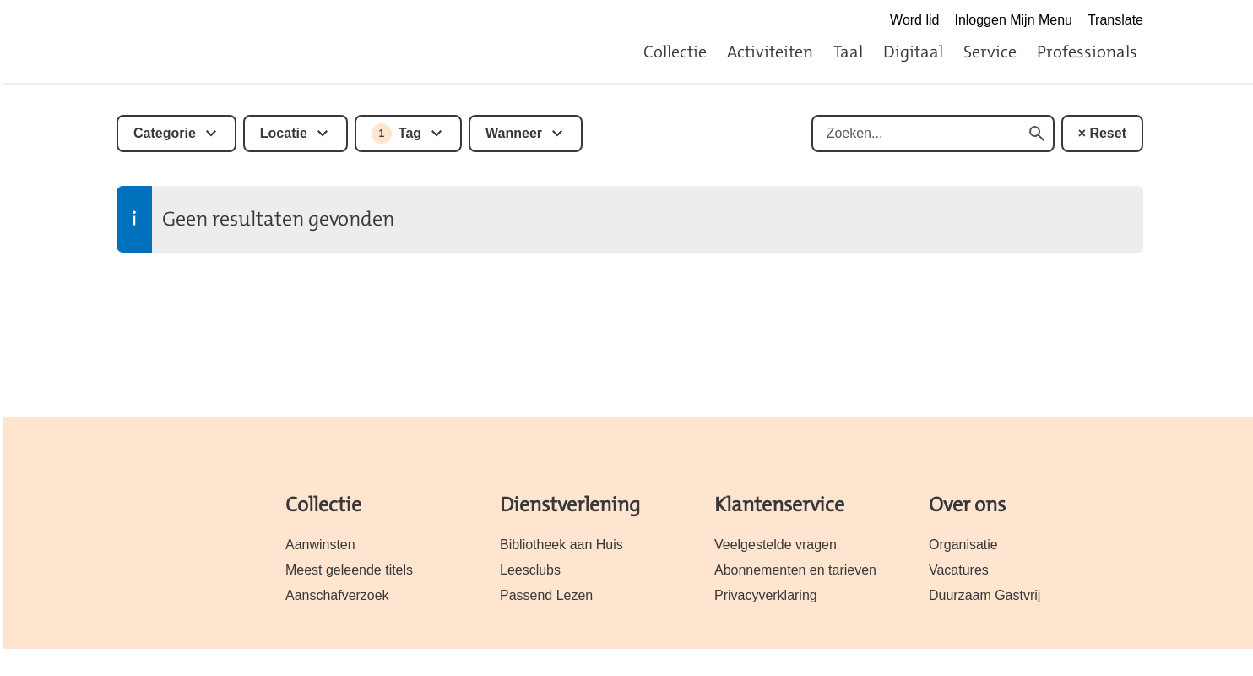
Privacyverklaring (765, 595)
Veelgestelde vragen (775, 544)
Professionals (1087, 52)
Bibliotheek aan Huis (561, 544)
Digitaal (913, 52)
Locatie (283, 133)
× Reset (1102, 133)
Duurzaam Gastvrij (984, 595)
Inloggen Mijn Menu (1013, 20)
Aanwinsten (320, 544)
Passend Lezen (546, 595)
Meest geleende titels (349, 570)
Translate (1115, 20)
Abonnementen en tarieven (795, 570)
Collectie (675, 52)
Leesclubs (530, 570)
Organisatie (963, 544)
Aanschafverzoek (337, 595)
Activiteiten (770, 52)
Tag (396, 133)
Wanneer (513, 133)
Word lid (914, 20)
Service (990, 52)
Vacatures (959, 570)
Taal (848, 52)
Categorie (164, 133)
